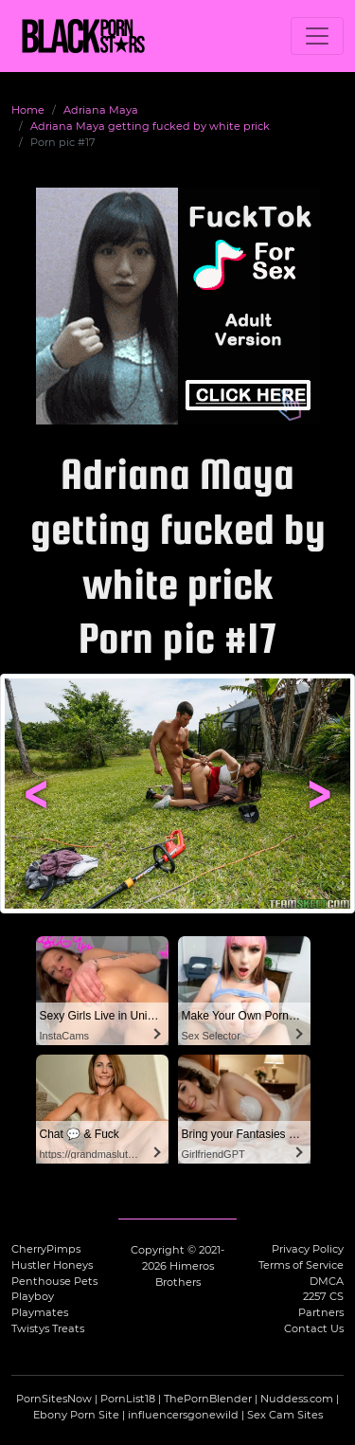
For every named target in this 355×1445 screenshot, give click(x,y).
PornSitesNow (54, 1398)
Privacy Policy (308, 1248)
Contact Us (314, 1328)
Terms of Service (301, 1265)
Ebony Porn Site (76, 1414)
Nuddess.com (296, 1398)
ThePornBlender (208, 1398)
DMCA (327, 1281)
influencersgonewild (183, 1414)
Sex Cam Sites (285, 1414)
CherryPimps (45, 1248)
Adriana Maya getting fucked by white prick (150, 126)
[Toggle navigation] (317, 36)
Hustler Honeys (52, 1265)
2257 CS (323, 1296)
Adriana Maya (100, 110)
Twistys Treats (47, 1328)
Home (27, 110)
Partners (321, 1312)
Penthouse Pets (54, 1281)
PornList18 (127, 1398)
